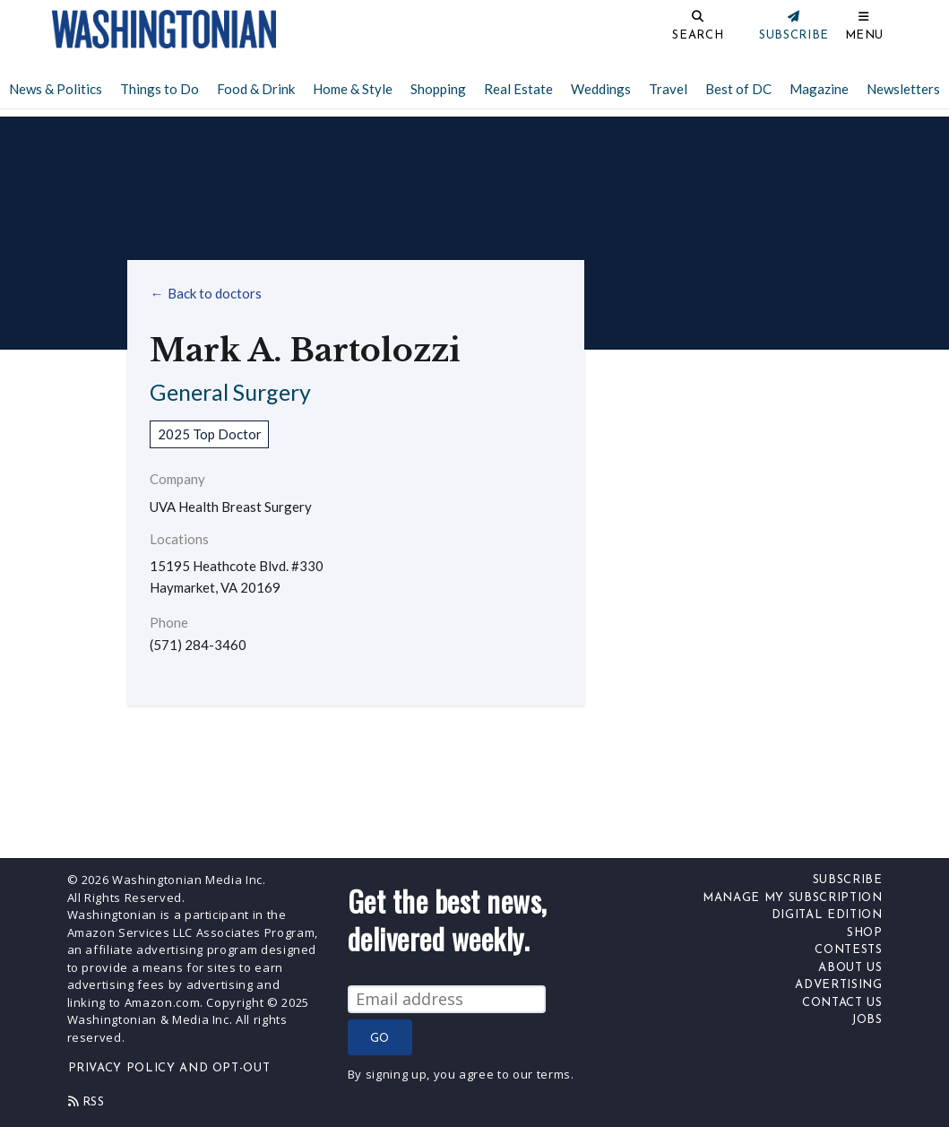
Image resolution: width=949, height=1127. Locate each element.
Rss (86, 1102)
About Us (850, 968)
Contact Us (842, 1003)
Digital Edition (827, 915)
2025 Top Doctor (210, 434)
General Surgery (230, 391)
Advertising (838, 985)
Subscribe (848, 880)
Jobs (867, 1020)
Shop (865, 933)
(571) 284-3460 (198, 645)
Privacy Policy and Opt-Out (169, 1068)
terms (554, 1074)
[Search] (638, 29)
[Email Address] (447, 999)
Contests (848, 950)
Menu (864, 35)
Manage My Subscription (792, 898)
